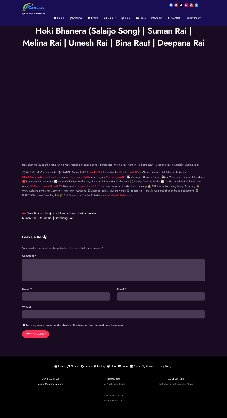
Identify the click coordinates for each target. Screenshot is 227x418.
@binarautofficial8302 (86, 186)
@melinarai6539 (128, 172)
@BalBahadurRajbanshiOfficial (39, 177)
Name (27, 289)
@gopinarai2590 (79, 177)
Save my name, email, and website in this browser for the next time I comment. (75, 325)
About (156, 18)
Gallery (110, 18)
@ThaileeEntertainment (120, 195)
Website (27, 307)
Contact (174, 18)
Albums (76, 18)
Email (121, 289)
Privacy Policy (193, 18)
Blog (126, 18)
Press (141, 18)
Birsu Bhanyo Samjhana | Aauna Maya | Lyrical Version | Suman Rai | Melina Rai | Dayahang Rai (60, 215)
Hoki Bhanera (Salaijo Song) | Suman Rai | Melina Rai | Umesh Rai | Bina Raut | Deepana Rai (114, 37)
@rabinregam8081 (116, 177)
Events (93, 18)
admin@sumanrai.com (50, 384)
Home (58, 18)
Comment (29, 256)
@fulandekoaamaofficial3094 (46, 186)
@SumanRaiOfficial (95, 172)
